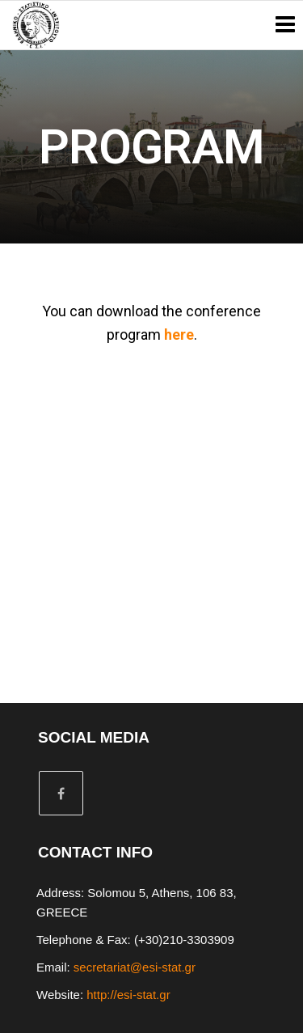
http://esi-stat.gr (128, 994)
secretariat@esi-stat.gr (135, 967)
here (179, 334)
